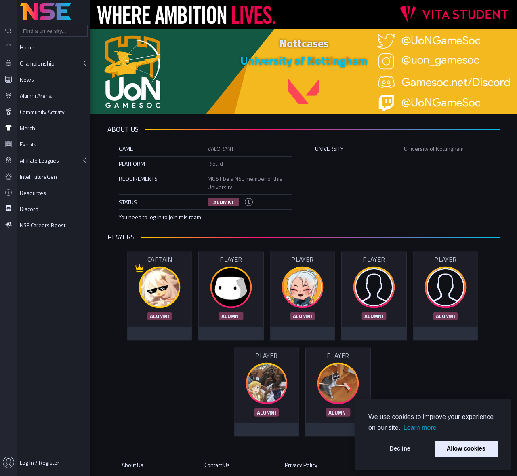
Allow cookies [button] (466, 448)
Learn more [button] (420, 427)
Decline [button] (400, 448)
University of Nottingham (304, 60)
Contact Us (217, 465)
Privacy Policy (301, 465)
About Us (132, 465)
